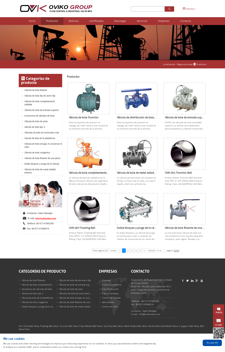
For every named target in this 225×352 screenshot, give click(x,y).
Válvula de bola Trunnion (83, 117)
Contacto (185, 21)
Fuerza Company (110, 293)
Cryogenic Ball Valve (189, 326)
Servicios (142, 21)
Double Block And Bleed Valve (163, 326)
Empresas (164, 21)
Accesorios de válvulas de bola (39, 115)
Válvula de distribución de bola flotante (136, 117)
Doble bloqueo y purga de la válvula (41, 164)
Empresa (106, 280)
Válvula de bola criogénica (37, 152)
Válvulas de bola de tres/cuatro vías (41, 132)
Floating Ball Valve (49, 326)
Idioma (188, 8)
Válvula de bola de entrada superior (41, 110)
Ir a (159, 250)
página (170, 250)
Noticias (74, 21)
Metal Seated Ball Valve (135, 326)
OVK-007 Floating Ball (82, 228)
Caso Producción (110, 289)
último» (152, 250)
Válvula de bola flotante (35, 90)
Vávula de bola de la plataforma (39, 138)
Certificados (96, 21)
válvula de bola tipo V (34, 127)
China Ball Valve (31, 326)
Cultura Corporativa (111, 284)
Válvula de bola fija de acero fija (39, 95)
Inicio (32, 21)
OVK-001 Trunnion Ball (178, 172)
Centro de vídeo (110, 306)
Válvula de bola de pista (36, 121)
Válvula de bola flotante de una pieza (42, 158)
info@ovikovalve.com (45, 218)
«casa (113, 250)
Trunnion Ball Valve (69, 326)
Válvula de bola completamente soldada (39, 103)
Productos (52, 21)
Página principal (185, 64)
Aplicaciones (108, 302)
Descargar (120, 21)
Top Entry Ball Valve (113, 326)
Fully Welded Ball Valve (90, 326)
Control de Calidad (111, 298)
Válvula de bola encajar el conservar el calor (43, 145)
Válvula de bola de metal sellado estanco (40, 171)
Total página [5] (100, 250)
